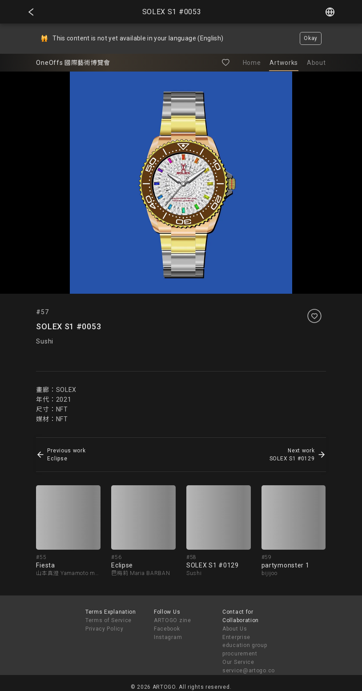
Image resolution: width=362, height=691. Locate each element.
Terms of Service (108, 620)
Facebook (167, 629)
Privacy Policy (104, 629)
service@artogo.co (248, 670)
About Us (234, 629)
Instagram (168, 637)
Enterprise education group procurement (244, 645)
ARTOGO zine (172, 620)
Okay (311, 38)
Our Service (238, 662)
